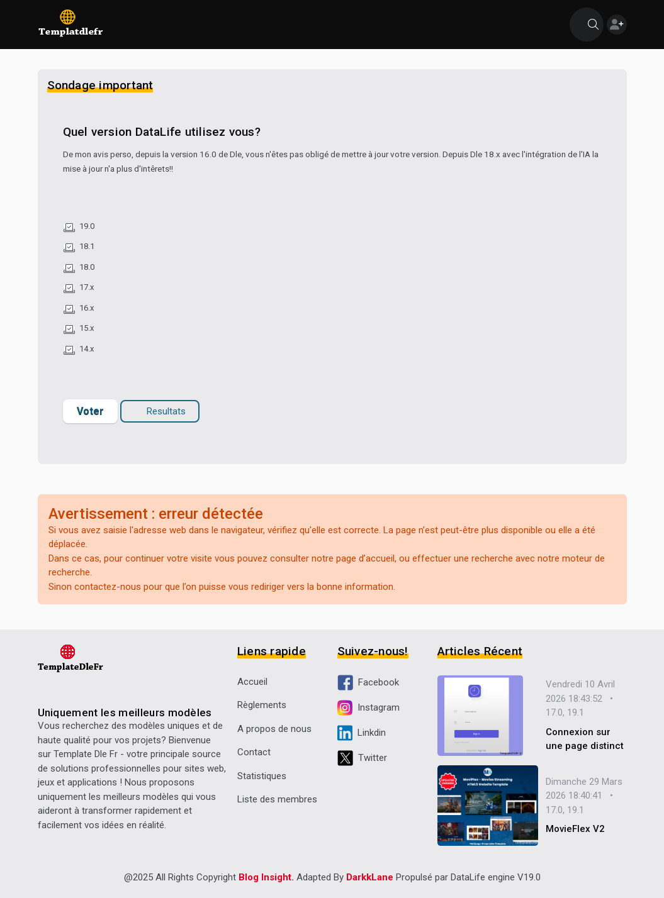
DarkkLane (369, 877)
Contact (254, 752)
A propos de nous (274, 728)
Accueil (252, 681)
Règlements (261, 705)
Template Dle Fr (85, 754)
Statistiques (261, 776)
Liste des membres (277, 799)
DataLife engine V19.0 (496, 877)
